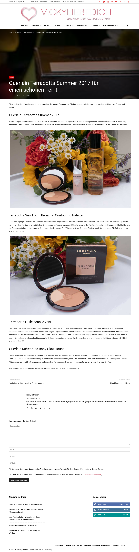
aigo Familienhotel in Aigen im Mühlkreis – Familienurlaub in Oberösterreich (25, 518)
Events (96, 26)
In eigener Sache (110, 26)
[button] (127, 26)
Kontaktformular (55, 2)
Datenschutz (34, 2)
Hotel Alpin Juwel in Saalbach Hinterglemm (25, 504)
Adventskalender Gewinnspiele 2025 (23, 525)
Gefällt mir (123, 504)
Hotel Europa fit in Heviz (120, 383)
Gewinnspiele (83, 26)
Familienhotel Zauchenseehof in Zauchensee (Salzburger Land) (26, 510)
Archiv (79, 545)
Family (47, 26)
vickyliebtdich (17, 96)
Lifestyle (36, 26)
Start (10, 33)
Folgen (125, 510)
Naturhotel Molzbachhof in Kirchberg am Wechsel (24, 531)
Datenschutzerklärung (92, 474)
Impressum (43, 2)
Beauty (25, 26)
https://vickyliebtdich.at (33, 398)
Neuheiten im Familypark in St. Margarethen (27, 383)
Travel (70, 26)
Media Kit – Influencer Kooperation (74, 2)
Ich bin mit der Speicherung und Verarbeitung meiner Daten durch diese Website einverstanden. (56, 474)
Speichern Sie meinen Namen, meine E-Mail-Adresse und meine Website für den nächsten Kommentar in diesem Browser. (58, 469)
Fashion (59, 26)
